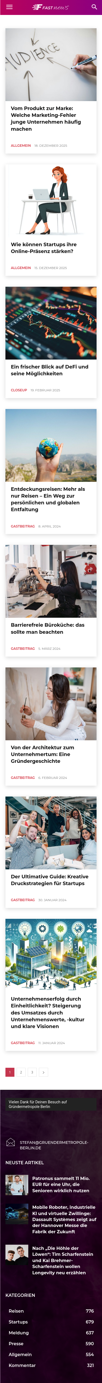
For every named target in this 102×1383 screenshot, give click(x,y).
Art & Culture (60, 21)
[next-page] (43, 1072)
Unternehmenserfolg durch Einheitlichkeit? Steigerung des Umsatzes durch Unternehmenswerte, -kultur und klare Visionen (48, 1012)
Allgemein (37, 21)
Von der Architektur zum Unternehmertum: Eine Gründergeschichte (42, 754)
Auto (80, 21)
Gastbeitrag (23, 526)
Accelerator (15, 21)
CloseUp (19, 390)
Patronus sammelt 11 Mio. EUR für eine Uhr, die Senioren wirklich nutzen (61, 1184)
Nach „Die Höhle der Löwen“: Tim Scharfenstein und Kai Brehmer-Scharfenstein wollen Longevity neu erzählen (62, 1260)
